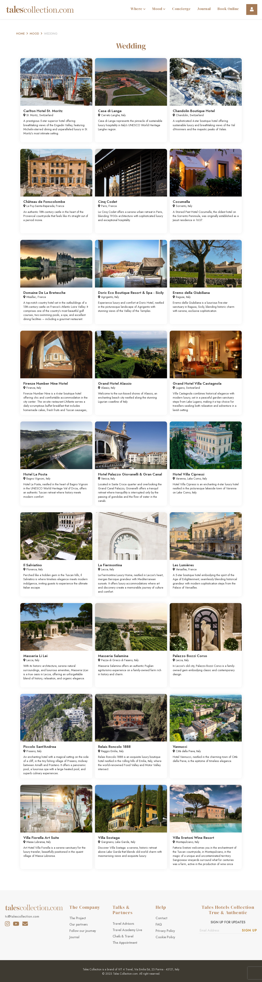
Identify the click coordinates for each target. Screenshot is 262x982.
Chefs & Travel (123, 936)
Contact (161, 918)
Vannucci (180, 746)
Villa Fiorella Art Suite (41, 837)
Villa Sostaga (109, 837)
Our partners (78, 924)
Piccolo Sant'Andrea (39, 746)
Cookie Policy (165, 937)
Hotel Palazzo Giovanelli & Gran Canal (130, 474)
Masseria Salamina (113, 655)
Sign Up (249, 930)
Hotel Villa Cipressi (188, 474)
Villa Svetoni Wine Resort (193, 837)
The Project (77, 918)
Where (138, 8)
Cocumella (181, 201)
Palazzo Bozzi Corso (190, 655)
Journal (204, 8)
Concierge (181, 8)
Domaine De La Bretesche (44, 292)
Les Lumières (183, 565)
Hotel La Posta (35, 474)
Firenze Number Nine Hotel (45, 383)
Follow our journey (82, 930)
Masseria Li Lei (35, 655)
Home (20, 33)
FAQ (159, 924)
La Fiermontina (110, 565)
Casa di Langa (110, 110)
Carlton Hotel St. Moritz (43, 110)
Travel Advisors (123, 923)
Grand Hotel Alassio (115, 383)
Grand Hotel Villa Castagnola (197, 383)
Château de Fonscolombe (44, 201)
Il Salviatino (32, 565)
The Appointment (125, 942)
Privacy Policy (165, 930)
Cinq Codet (107, 201)
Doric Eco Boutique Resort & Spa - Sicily (131, 292)
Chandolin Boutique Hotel (194, 110)
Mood (158, 8)
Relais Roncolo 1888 (114, 746)
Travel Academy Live (127, 930)
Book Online (228, 8)
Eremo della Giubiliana (191, 292)
